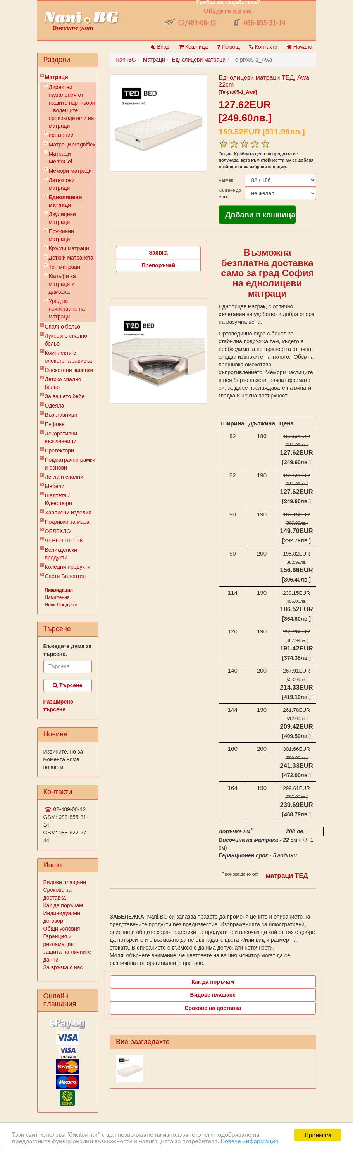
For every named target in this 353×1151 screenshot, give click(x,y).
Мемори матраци (70, 171)
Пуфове (55, 424)
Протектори (59, 450)
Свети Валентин (65, 576)
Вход (160, 47)
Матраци (56, 77)
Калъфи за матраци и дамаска (62, 284)
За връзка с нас (63, 967)
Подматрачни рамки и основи (70, 464)
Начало (299, 47)
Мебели (55, 486)
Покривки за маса (67, 522)
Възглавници (61, 415)
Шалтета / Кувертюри (58, 499)
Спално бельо (63, 326)
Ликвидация (59, 590)
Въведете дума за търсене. (67, 650)
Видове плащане (64, 882)
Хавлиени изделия (68, 512)
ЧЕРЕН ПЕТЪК (64, 540)
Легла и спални (64, 477)
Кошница (193, 47)
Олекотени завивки (69, 370)
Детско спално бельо (63, 383)
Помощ (228, 47)
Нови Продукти (61, 604)
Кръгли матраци (69, 248)
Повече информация (250, 1142)
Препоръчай (158, 265)
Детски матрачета (71, 258)
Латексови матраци (62, 184)
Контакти (263, 47)
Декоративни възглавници (61, 437)
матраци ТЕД (287, 875)
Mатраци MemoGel (60, 158)
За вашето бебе (65, 396)
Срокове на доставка (212, 1008)
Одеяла (54, 406)
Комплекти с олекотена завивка (68, 357)
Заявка (158, 252)
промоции (61, 135)
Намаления (57, 597)
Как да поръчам (63, 905)
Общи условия (61, 929)
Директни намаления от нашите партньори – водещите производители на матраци (72, 106)
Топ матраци (65, 267)
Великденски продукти (61, 554)
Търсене (67, 685)
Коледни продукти (67, 567)
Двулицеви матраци (62, 218)
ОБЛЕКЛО (58, 531)
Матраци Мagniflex (72, 144)
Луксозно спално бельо (66, 340)
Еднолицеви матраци (65, 201)
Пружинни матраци (61, 235)
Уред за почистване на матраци (67, 309)
